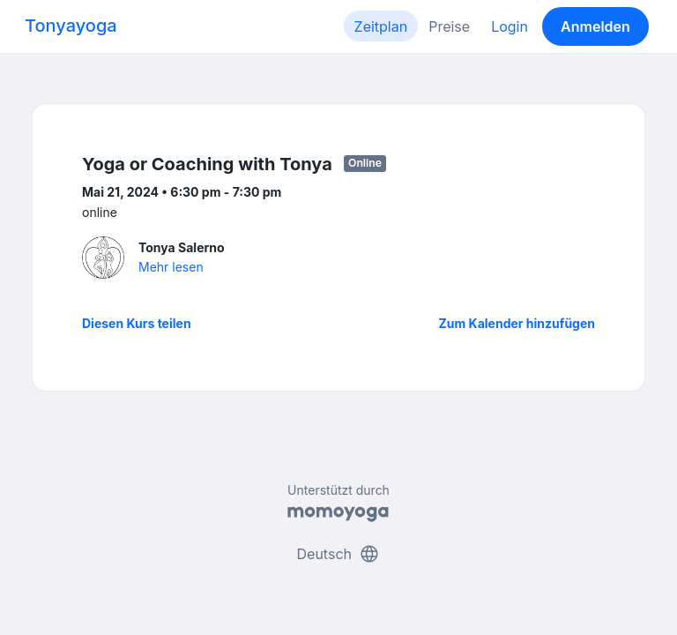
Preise (449, 26)
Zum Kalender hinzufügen (517, 323)
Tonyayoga (71, 25)
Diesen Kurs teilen (136, 323)
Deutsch (339, 553)
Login (509, 26)
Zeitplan (381, 26)
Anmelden (595, 26)
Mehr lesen (171, 266)
